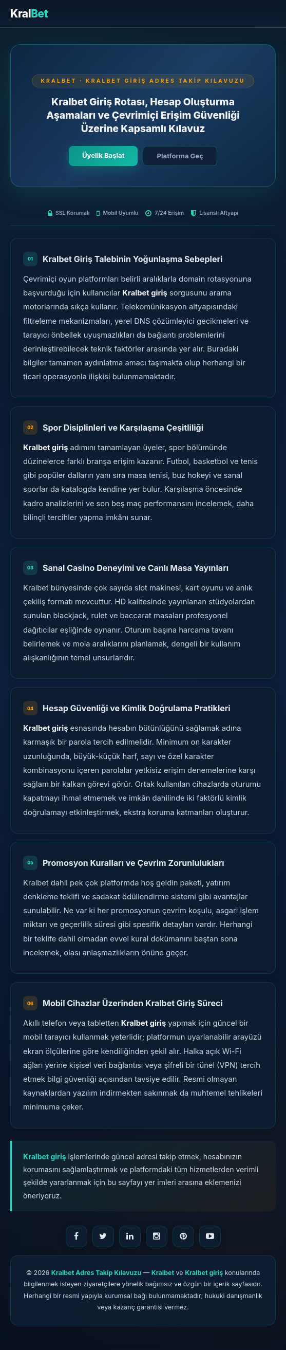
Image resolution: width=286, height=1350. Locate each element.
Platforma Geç (180, 156)
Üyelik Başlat (103, 155)
